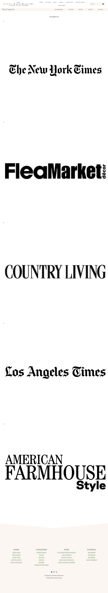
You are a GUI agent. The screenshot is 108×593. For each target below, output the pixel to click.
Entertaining (59, 9)
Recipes (100, 9)
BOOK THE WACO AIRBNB (66, 562)
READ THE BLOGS (16, 562)
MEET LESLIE (16, 555)
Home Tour (69, 2)
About (61, 2)
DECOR (41, 555)
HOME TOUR (16, 557)
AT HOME (41, 557)
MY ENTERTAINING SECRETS (66, 552)
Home (41, 2)
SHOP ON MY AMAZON (66, 560)
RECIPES (41, 562)
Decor (81, 9)
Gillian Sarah (58, 578)
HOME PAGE (16, 552)
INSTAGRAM (91, 552)
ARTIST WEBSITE (91, 560)
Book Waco (61, 5)
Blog (55, 2)
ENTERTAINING (41, 552)
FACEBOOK (91, 555)
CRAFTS (41, 560)
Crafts (90, 9)
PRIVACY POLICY (66, 557)
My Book (48, 2)
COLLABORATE (66, 555)
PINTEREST (91, 557)
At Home (70, 9)
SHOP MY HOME (16, 560)
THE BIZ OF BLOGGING (41, 565)
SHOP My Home (80, 2)
